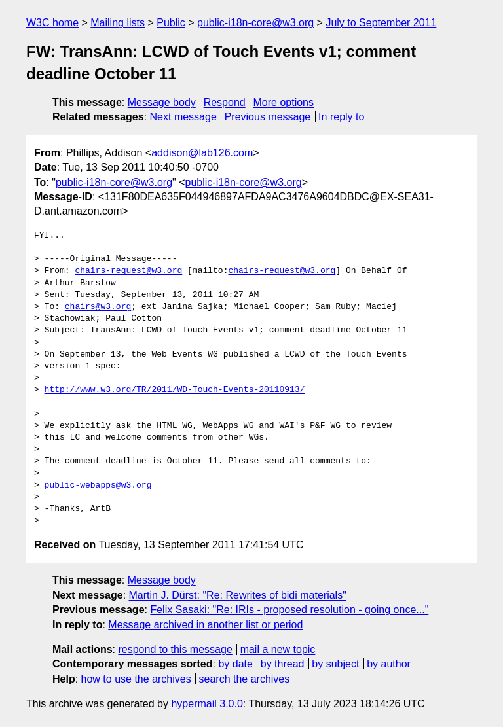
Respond (225, 102)
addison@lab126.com (202, 152)
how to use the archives (136, 678)
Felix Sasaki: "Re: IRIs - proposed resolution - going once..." (289, 609)
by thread (283, 663)
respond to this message (175, 649)
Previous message (268, 116)
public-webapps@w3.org (98, 485)
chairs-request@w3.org (128, 271)
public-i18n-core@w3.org (255, 22)
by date (235, 663)
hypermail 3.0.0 (206, 703)
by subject (335, 663)
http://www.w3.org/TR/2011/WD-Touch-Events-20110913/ (175, 390)
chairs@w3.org (98, 307)
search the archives (244, 678)
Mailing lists (117, 22)
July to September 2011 (381, 22)
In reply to (341, 116)
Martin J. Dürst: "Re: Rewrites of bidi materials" (237, 595)
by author (389, 663)
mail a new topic (278, 649)
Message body (162, 102)
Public (171, 22)
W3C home (52, 22)
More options (283, 102)
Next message (183, 116)
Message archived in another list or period (205, 624)
